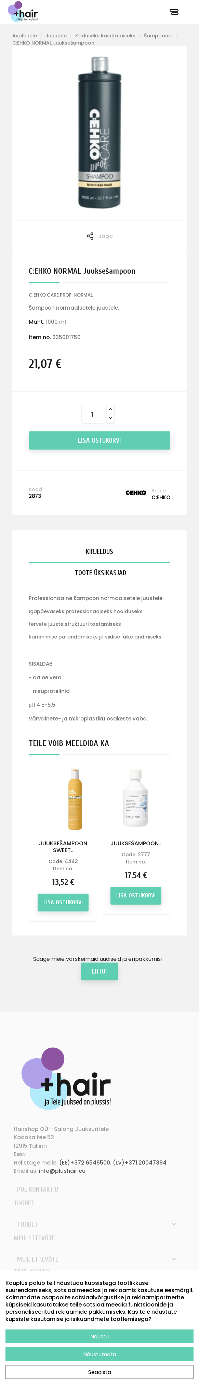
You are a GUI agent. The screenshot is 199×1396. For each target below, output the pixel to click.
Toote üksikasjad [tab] (100, 573)
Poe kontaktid (37, 1189)
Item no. (40, 337)
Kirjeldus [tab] (99, 552)
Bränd (158, 490)
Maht (36, 321)
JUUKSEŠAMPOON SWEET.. (63, 846)
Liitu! (99, 971)
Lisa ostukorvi (99, 440)
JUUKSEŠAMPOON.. (135, 843)
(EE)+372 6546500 (84, 1163)
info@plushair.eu (62, 1171)
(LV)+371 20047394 (140, 1163)
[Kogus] (92, 414)
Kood (35, 489)
